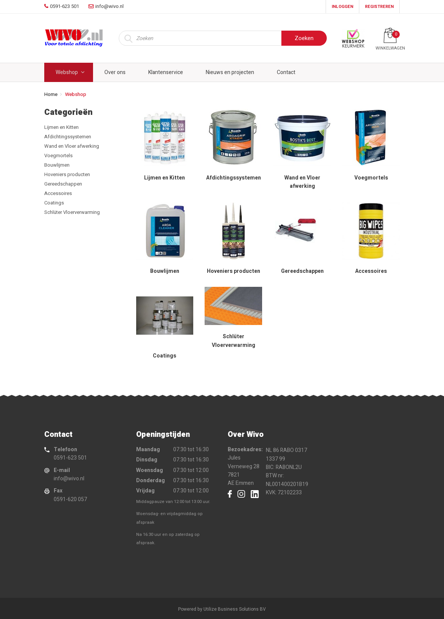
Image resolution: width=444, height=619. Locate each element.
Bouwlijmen (57, 165)
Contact (286, 72)
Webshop (67, 72)
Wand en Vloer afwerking (71, 146)
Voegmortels (58, 155)
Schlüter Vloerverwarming (72, 212)
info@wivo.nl (69, 479)
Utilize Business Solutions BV (234, 609)
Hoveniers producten (67, 174)
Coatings (54, 202)
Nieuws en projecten (230, 72)
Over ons (115, 72)
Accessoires (58, 193)
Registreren (379, 6)
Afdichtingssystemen (67, 136)
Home (50, 94)
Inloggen (342, 6)
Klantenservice (165, 72)
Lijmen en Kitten (61, 127)
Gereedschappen (63, 183)
